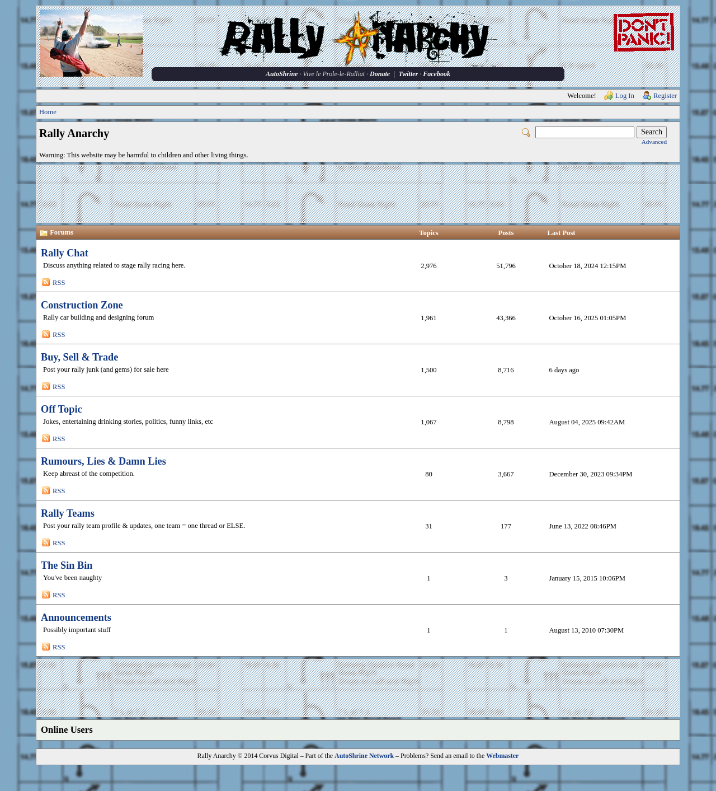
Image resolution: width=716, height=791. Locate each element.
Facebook (436, 74)
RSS (59, 283)
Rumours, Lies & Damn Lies (103, 461)
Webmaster (502, 756)
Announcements (76, 617)
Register (665, 96)
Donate (380, 74)
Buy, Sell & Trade (79, 357)
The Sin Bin (66, 565)
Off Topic (61, 409)
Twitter (408, 74)
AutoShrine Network (364, 756)
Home (47, 112)
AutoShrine (282, 74)
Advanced (654, 141)
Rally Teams (68, 513)
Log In (624, 96)
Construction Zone (82, 305)
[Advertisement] (358, 194)
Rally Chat (64, 253)
